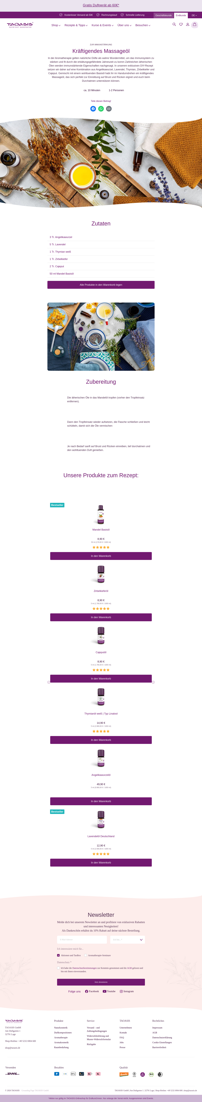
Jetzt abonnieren (101, 982)
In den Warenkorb (101, 556)
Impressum (157, 1027)
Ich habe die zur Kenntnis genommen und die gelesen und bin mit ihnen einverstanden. (102, 970)
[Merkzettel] (181, 24)
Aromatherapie (61, 1037)
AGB (129, 968)
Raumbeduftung (61, 1047)
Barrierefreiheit (159, 1047)
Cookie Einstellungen (162, 1042)
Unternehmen (126, 1027)
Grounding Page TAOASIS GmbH (35, 1090)
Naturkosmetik (60, 1027)
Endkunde (181, 15)
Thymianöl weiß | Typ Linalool (101, 713)
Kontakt (123, 1032)
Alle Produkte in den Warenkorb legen (101, 284)
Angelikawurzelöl (100, 775)
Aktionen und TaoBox (71, 955)
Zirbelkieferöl (101, 591)
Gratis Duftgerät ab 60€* (101, 5)
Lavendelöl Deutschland (101, 836)
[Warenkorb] (194, 25)
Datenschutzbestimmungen (84, 968)
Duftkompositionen (63, 1032)
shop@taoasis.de (12, 1048)
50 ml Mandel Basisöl (62, 273)
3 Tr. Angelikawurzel (61, 237)
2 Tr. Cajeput (57, 266)
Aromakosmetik (61, 1042)
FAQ (122, 1037)
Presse (122, 1047)
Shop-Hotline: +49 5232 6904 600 (20, 1041)
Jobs (122, 1042)
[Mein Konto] (187, 24)
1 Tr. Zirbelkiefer (59, 259)
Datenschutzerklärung (162, 1037)
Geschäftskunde (163, 15)
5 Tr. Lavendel (58, 244)
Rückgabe (91, 1044)
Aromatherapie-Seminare (99, 955)
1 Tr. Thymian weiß (60, 251)
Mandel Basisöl (101, 529)
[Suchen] (174, 24)
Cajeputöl (101, 652)
